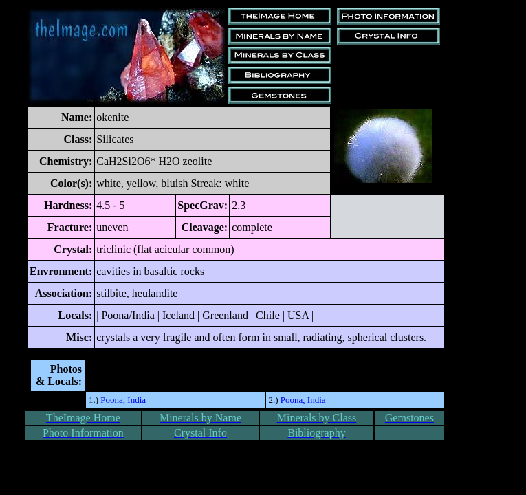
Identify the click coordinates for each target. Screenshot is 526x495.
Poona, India (123, 400)
